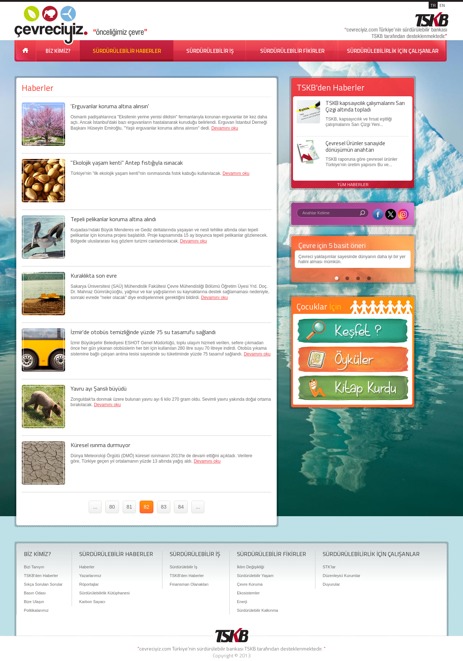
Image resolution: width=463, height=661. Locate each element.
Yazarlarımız (90, 575)
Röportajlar (89, 584)
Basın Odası (35, 593)
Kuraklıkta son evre (94, 275)
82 (146, 507)
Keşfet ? (352, 332)
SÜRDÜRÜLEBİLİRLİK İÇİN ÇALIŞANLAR (392, 51)
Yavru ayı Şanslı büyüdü (99, 388)
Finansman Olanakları (189, 584)
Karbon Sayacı (92, 601)
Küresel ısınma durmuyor (100, 445)
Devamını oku (224, 128)
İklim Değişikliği (250, 567)
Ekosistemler (248, 593)
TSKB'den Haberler (41, 575)
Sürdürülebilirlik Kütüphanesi (104, 593)
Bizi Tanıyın (34, 567)
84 (181, 507)
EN (442, 5)
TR (433, 5)
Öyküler (352, 362)
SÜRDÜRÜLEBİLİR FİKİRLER (292, 51)
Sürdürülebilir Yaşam (255, 575)
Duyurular (331, 584)
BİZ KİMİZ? (58, 51)
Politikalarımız (36, 610)
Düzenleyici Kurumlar (341, 575)
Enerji (242, 601)
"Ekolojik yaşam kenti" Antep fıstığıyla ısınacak (127, 162)
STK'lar (329, 567)
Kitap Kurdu (352, 390)
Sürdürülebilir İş (183, 567)
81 (129, 507)
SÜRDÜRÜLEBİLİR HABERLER (127, 51)
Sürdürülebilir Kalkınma (257, 610)
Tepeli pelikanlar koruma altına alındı (113, 219)
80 (112, 507)
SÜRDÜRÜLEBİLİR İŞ (210, 51)
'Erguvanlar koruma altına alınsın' (110, 106)
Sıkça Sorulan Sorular (43, 584)
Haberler (86, 567)
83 (164, 507)
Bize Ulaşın (34, 601)
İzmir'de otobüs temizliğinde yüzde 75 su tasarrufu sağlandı (143, 332)
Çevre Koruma (250, 584)
